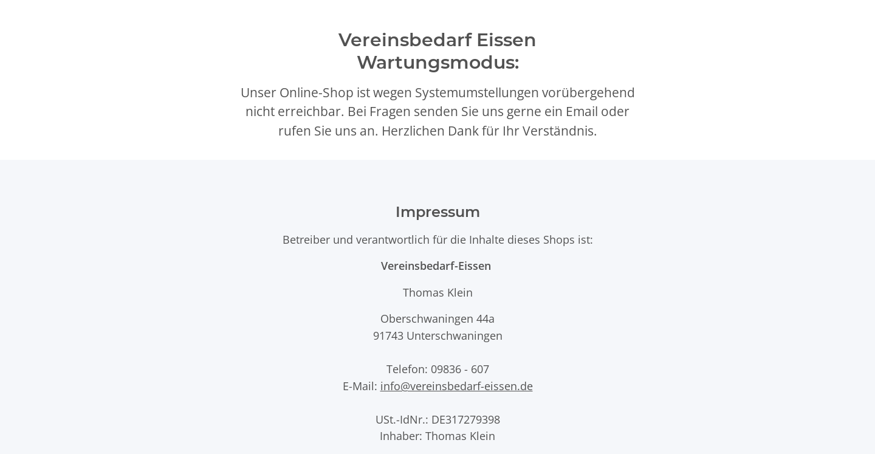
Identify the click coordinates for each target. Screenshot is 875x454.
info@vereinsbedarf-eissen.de (456, 385)
